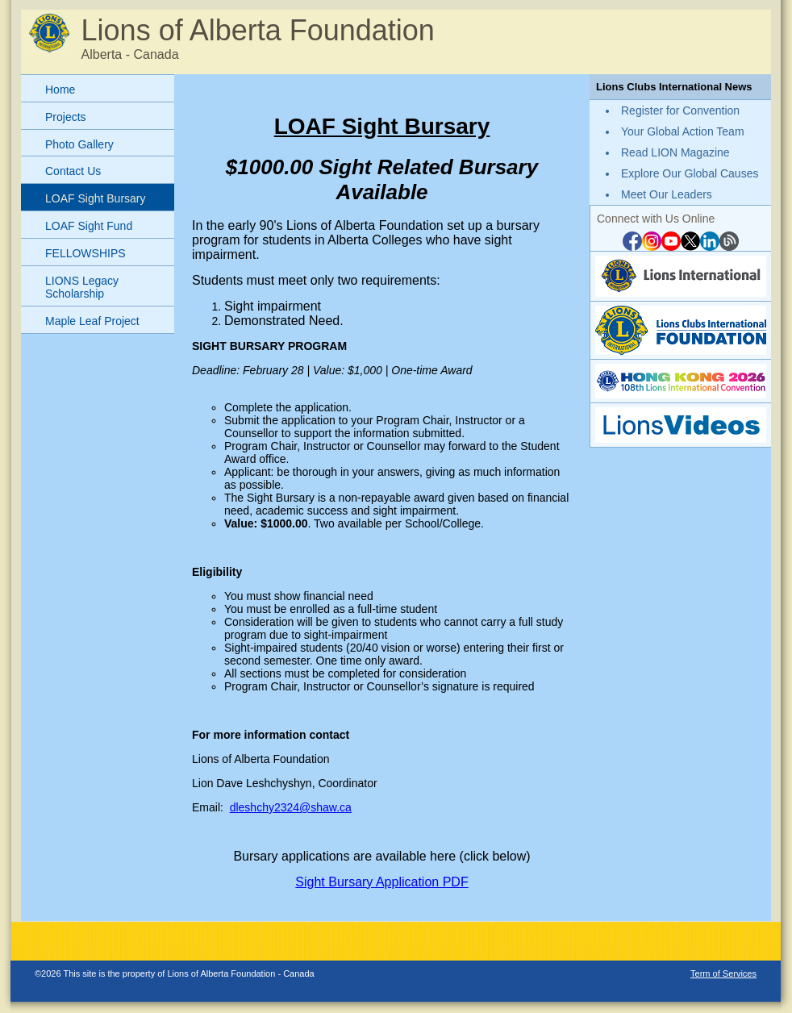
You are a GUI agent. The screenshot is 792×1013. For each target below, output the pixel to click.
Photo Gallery (79, 144)
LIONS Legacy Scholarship (82, 287)
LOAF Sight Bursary (95, 198)
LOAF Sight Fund (88, 225)
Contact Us (73, 171)
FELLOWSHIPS (85, 253)
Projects (65, 116)
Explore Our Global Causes (689, 173)
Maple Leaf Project (92, 321)
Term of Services (723, 973)
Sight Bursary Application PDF (381, 882)
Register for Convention (680, 110)
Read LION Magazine (675, 152)
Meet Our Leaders (666, 194)
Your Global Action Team (682, 131)
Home (60, 89)
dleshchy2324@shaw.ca (291, 807)
